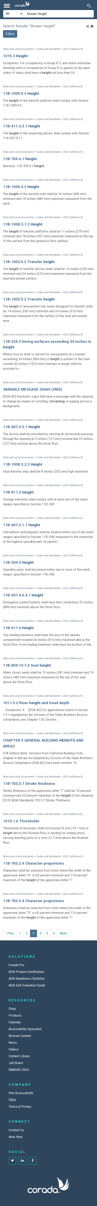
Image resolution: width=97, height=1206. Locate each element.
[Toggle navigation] (7, 6)
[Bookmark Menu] (92, 26)
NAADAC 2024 (19, 1070)
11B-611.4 (18, 628)
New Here (16, 1137)
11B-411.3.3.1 (21, 126)
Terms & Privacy (20, 1106)
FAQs (12, 1100)
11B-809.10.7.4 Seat (27, 665)
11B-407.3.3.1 (21, 427)
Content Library (19, 1056)
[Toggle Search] (89, 6)
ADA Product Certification (26, 972)
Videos (14, 1049)
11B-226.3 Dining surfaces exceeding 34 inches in (47, 344)
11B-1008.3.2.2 (22, 464)
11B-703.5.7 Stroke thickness (29, 783)
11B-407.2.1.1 (21, 525)
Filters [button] (10, 34)
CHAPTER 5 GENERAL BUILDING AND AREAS (43, 743)
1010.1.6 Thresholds (21, 821)
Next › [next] (64, 933)
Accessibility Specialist (25, 1029)
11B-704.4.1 (20, 159)
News (13, 1042)
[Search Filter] (13, 14)
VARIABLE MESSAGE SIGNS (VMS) (32, 389)
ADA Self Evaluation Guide (27, 985)
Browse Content (20, 1036)
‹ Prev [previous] (10, 933)
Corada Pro (16, 965)
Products (15, 1015)
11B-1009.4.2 (21, 186)
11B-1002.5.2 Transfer (29, 299)
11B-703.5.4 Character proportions (33, 901)
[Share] (87, 26)
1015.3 (15, 56)
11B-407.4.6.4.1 (23, 595)
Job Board (16, 1063)
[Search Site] (59, 14)
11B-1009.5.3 (21, 93)
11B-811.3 (18, 492)
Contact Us (16, 1130)
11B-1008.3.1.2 (22, 224)
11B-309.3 (18, 562)
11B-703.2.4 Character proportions (33, 863)
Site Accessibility (21, 1093)
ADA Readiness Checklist (26, 978)
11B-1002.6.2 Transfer (29, 261)
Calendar (15, 1022)
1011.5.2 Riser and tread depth (36, 703)
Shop (12, 1009)
